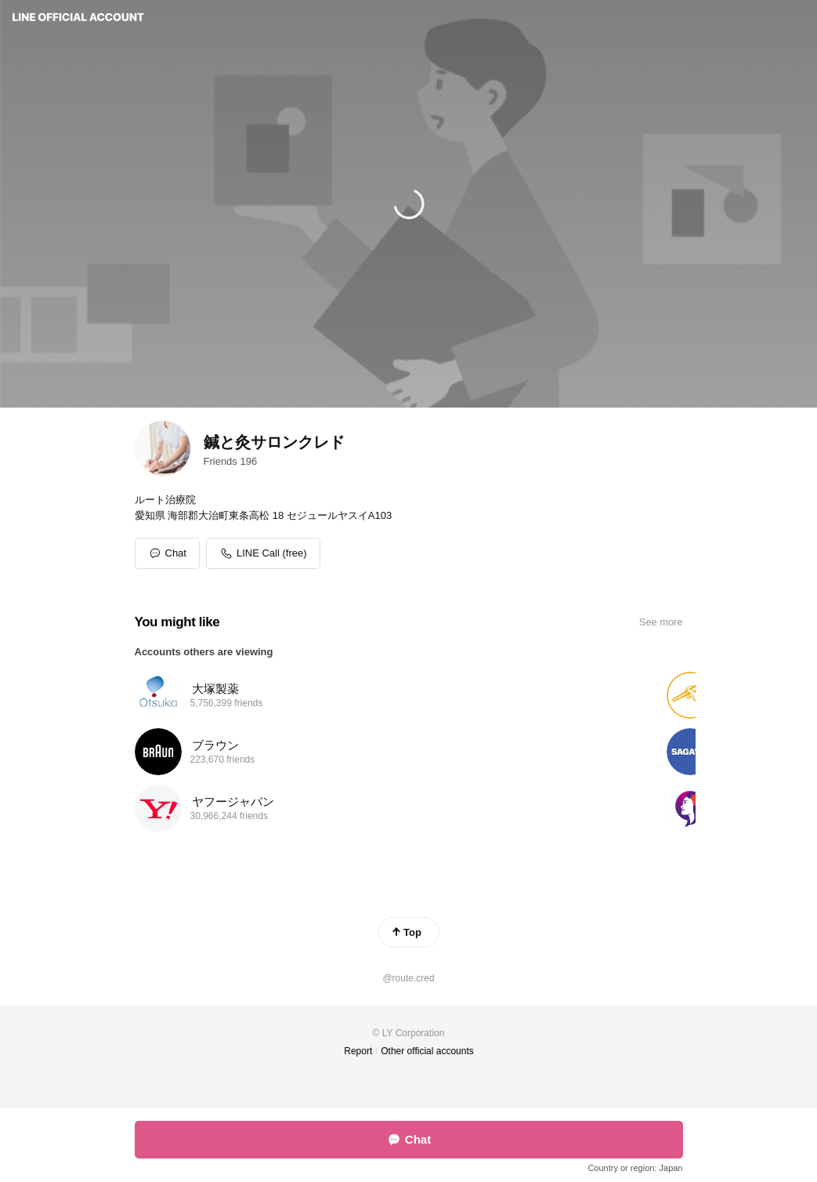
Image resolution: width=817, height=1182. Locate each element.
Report (358, 1051)
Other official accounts (427, 1051)
